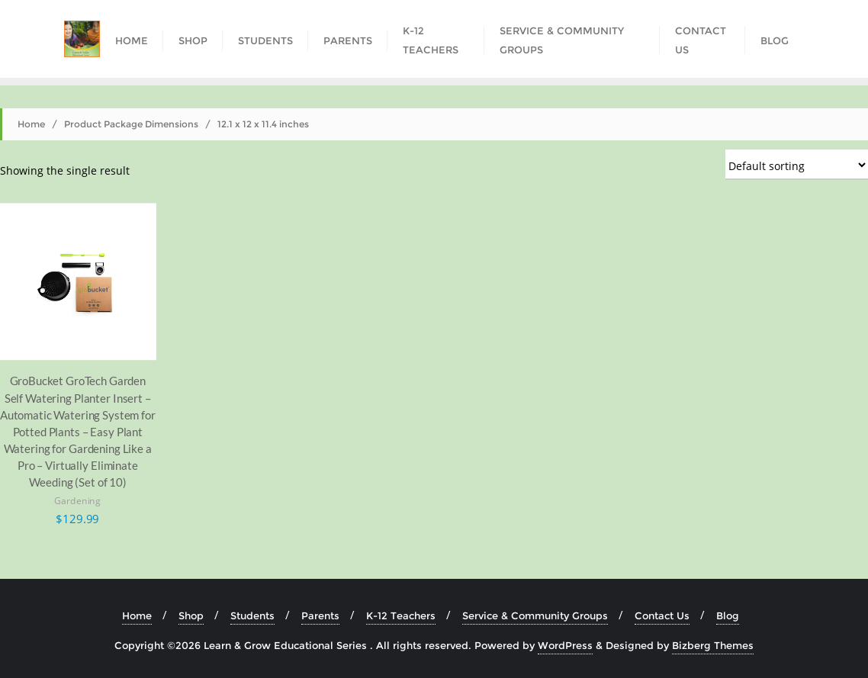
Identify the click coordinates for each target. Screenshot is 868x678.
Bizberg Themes (713, 645)
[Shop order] (796, 164)
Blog (727, 615)
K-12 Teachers (401, 615)
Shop (191, 615)
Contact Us (662, 615)
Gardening (77, 500)
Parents (320, 615)
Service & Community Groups (535, 615)
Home (31, 124)
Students (252, 615)
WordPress (565, 645)
